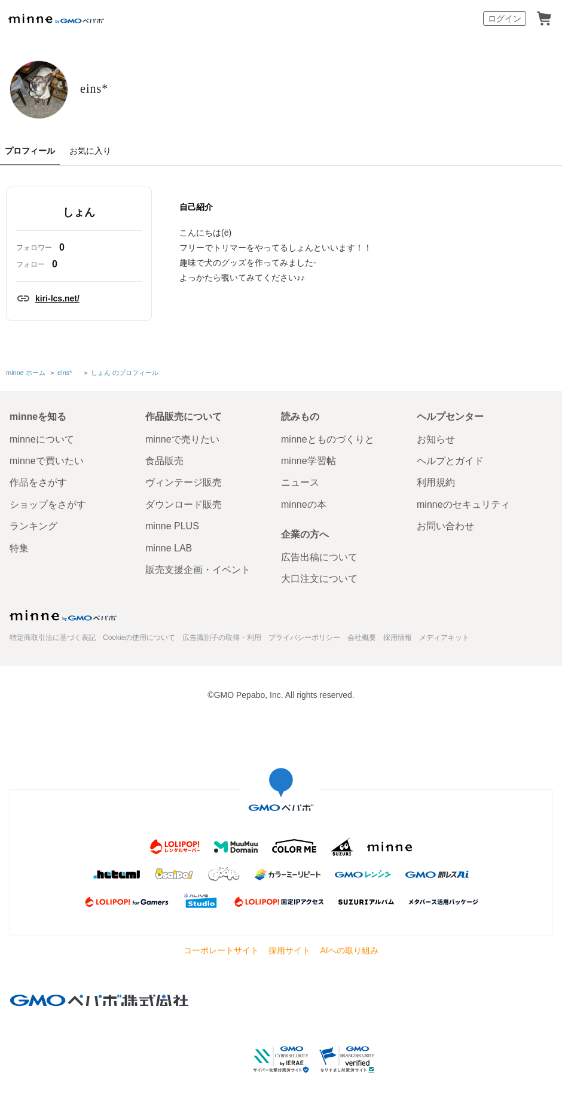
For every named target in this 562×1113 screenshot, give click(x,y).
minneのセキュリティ (463, 513)
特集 (19, 556)
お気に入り (90, 162)
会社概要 (361, 646)
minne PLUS (172, 535)
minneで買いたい (47, 469)
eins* (161, 94)
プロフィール (30, 162)
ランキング (33, 535)
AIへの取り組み (349, 959)
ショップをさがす (48, 513)
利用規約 (436, 491)
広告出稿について (319, 565)
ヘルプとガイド (450, 469)
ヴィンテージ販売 (183, 491)
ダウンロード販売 (183, 513)
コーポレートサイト (221, 959)
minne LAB (168, 556)
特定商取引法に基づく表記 (53, 646)
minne (63, 623)
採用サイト (289, 959)
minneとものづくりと (327, 448)
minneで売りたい (182, 448)
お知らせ (436, 448)
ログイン (504, 18)
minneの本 (303, 513)
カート (544, 18)
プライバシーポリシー (304, 646)
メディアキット (444, 646)
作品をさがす (38, 491)
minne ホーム (25, 382)
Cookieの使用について (139, 646)
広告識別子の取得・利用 (221, 646)
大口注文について (319, 588)
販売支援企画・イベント (198, 578)
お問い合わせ (445, 535)
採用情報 (397, 646)
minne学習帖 (308, 469)
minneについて (42, 448)
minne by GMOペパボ (56, 18)
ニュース (300, 491)
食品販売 (164, 469)
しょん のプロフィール (124, 382)
